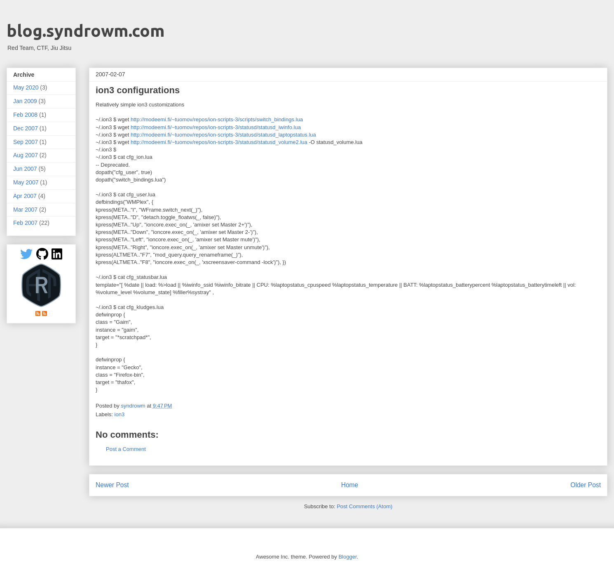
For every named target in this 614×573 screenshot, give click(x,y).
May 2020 (25, 87)
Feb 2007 (25, 222)
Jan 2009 (25, 101)
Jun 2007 (25, 168)
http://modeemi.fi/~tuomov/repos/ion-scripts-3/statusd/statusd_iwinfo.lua (216, 127)
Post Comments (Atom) (364, 506)
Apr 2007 (25, 196)
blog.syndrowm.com (86, 30)
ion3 (120, 414)
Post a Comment (126, 449)
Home (350, 484)
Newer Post (112, 484)
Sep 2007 (25, 142)
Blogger (347, 557)
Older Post (585, 484)
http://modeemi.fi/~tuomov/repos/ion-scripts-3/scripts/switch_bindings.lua (217, 119)
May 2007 (25, 182)
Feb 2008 (25, 114)
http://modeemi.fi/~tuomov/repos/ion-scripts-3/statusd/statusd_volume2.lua (219, 142)
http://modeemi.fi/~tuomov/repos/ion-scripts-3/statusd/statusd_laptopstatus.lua (223, 135)
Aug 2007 (25, 155)
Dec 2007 (25, 128)
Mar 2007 (25, 209)
